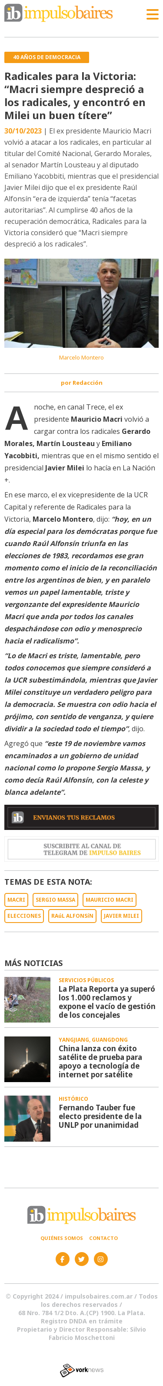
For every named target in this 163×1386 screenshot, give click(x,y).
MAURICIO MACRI (109, 899)
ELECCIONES (24, 916)
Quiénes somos (61, 1238)
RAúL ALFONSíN (72, 916)
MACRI (16, 899)
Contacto (103, 1238)
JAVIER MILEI (121, 916)
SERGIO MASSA (55, 899)
